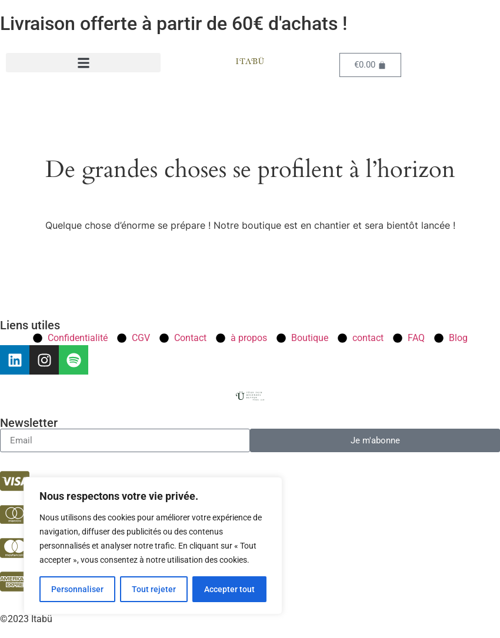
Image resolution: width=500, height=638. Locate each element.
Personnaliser (77, 589)
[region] (153, 545)
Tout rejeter (154, 589)
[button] (83, 62)
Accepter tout (229, 589)
